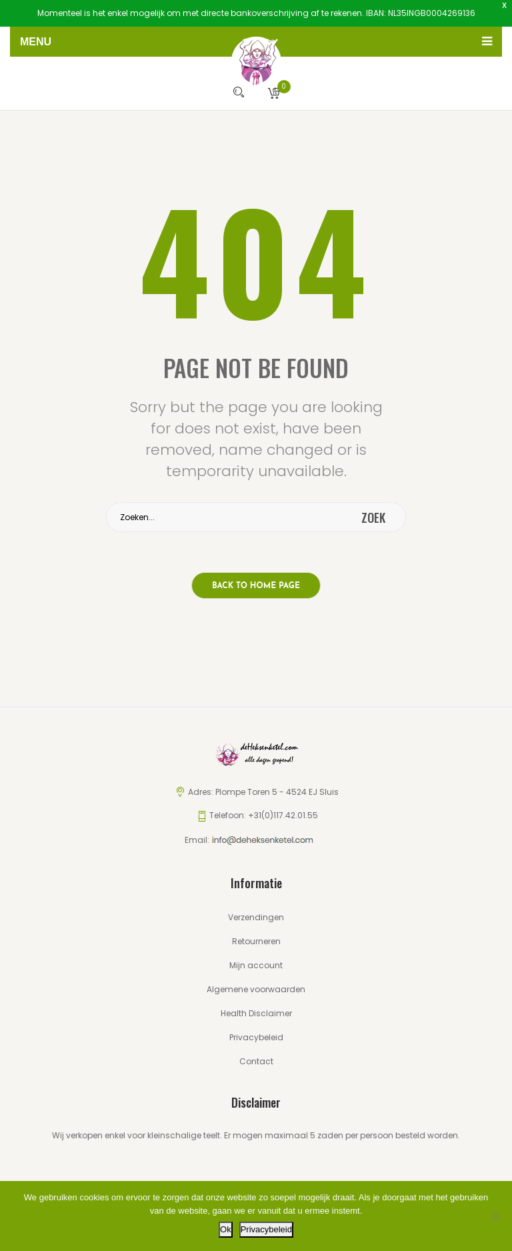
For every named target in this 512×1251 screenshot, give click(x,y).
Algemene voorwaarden (256, 989)
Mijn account (256, 965)
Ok (225, 1229)
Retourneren (256, 941)
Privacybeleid (256, 1037)
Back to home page (256, 586)
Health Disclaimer (256, 1013)
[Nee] (495, 1216)
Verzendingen (256, 917)
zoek (373, 517)
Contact (256, 1061)
